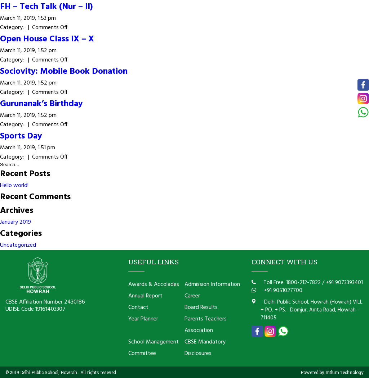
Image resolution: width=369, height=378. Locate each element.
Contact (138, 307)
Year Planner (143, 319)
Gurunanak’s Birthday (41, 104)
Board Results (201, 307)
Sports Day (21, 136)
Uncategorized (18, 245)
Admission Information (212, 284)
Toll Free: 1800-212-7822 (291, 282)
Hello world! (14, 185)
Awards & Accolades (153, 284)
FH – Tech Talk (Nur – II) (46, 7)
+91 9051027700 (282, 290)
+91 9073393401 (344, 282)
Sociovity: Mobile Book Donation (64, 71)
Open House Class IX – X (47, 39)
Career (192, 296)
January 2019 (15, 222)
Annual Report (145, 296)
